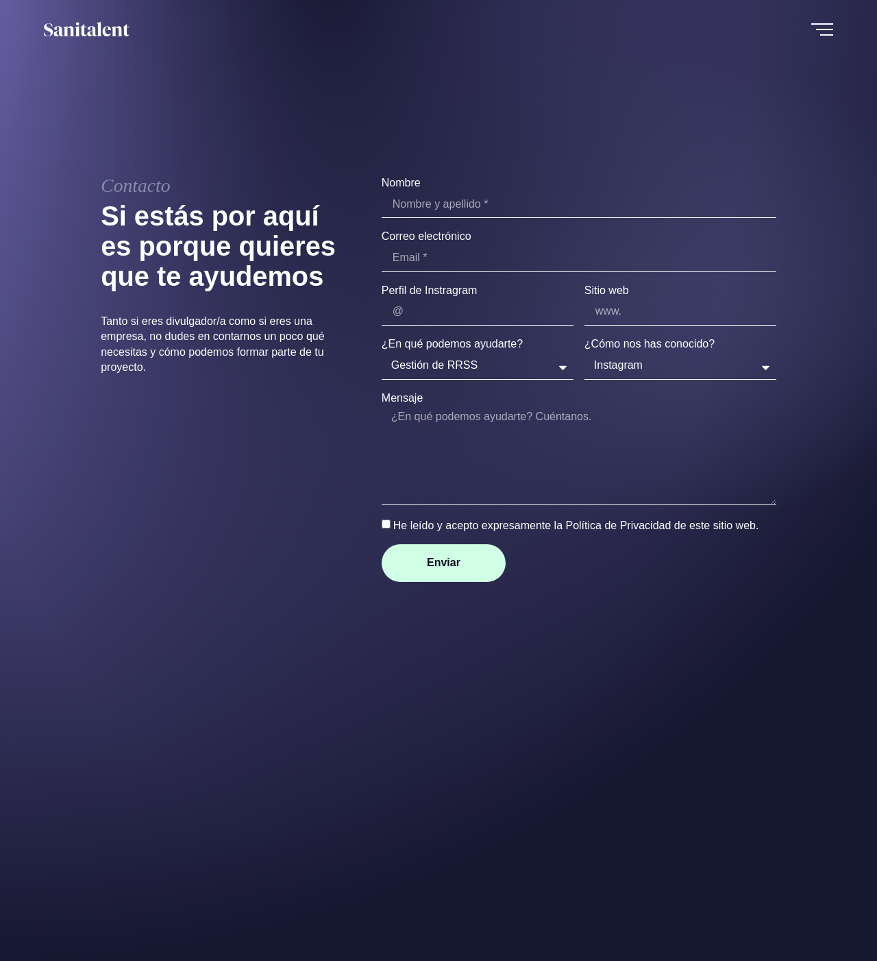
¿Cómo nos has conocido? (649, 344)
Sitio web (606, 290)
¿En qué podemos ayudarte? (452, 344)
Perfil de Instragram (430, 290)
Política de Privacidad (618, 525)
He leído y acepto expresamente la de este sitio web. (576, 525)
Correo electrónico (426, 236)
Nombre (401, 182)
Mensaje (402, 398)
